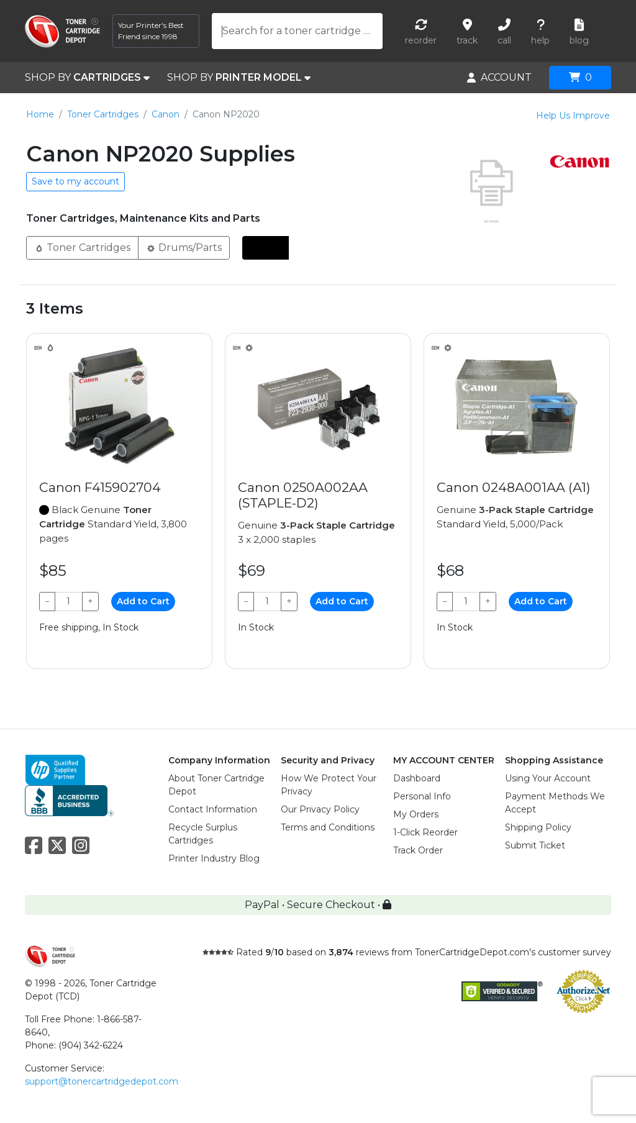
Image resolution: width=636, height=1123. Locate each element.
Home (40, 114)
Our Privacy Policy (320, 809)
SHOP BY (87, 77)
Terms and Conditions (328, 827)
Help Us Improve (573, 115)
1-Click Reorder (425, 832)
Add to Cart (143, 601)
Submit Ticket (535, 845)
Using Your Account (548, 778)
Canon (165, 114)
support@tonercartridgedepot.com (101, 1081)
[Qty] (69, 601)
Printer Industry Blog (214, 858)
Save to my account (75, 181)
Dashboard (416, 778)
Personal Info (422, 796)
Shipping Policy (538, 827)
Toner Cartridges (103, 114)
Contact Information (212, 809)
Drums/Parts (184, 246)
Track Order (418, 850)
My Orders (415, 814)
